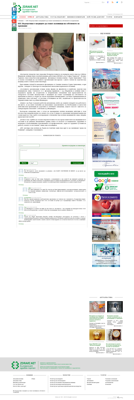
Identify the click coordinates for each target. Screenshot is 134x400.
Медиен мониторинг (93, 382)
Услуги (109, 17)
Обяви (33, 378)
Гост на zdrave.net (57, 17)
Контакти (118, 17)
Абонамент (90, 380)
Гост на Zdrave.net (18, 384)
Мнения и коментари (76, 17)
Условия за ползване (111, 378)
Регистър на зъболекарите (58, 380)
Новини (22, 17)
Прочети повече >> (100, 62)
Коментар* (52, 154)
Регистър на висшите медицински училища (62, 382)
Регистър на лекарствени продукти (60, 384)
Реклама (89, 384)
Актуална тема (42, 17)
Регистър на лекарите (56, 378)
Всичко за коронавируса (99, 26)
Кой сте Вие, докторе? (96, 17)
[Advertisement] (89, 8)
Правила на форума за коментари (73, 145)
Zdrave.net (57, 397)
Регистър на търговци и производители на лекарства (65, 386)
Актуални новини (18, 378)
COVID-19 (31, 17)
